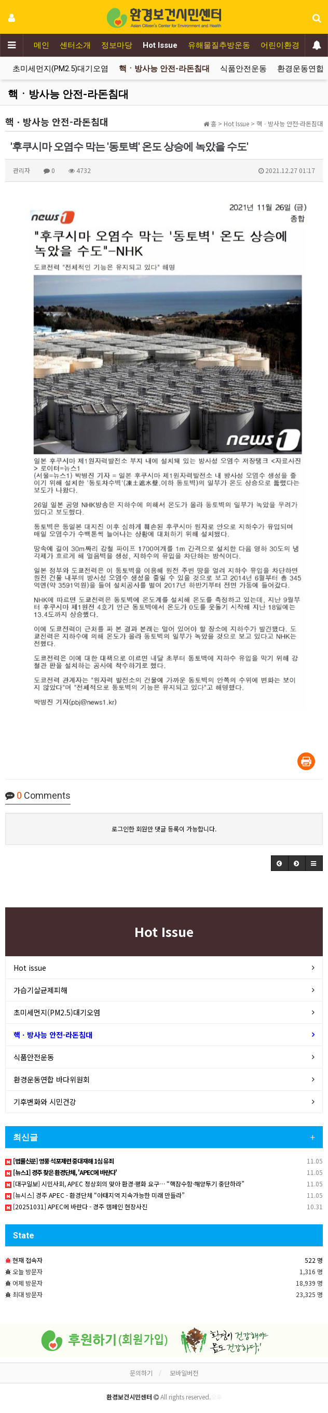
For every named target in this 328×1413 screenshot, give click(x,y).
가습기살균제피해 (40, 990)
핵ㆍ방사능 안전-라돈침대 (164, 68)
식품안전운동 (243, 68)
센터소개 (75, 45)
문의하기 (141, 1372)
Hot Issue (160, 45)
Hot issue (29, 967)
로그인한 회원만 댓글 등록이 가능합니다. (164, 828)
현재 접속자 (27, 1260)
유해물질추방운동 (219, 45)
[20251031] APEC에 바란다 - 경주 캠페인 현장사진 (76, 1206)
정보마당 (116, 45)
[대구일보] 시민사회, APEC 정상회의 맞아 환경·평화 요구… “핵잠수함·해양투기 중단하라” (124, 1183)
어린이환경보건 (288, 45)
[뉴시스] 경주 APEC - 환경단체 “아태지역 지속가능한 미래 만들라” (95, 1195)
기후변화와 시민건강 (44, 1102)
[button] (280, 863)
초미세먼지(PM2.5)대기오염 (60, 68)
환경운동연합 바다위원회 (51, 1079)
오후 (216, 1396)
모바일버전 (184, 1372)
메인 (41, 45)
